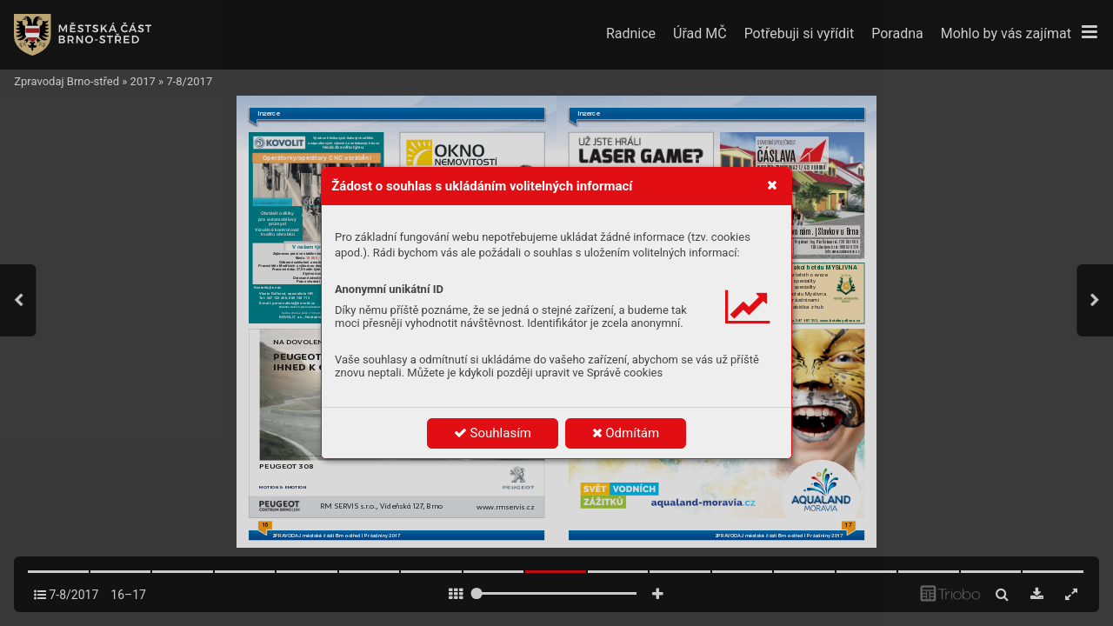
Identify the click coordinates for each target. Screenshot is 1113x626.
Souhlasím (492, 433)
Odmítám (626, 433)
